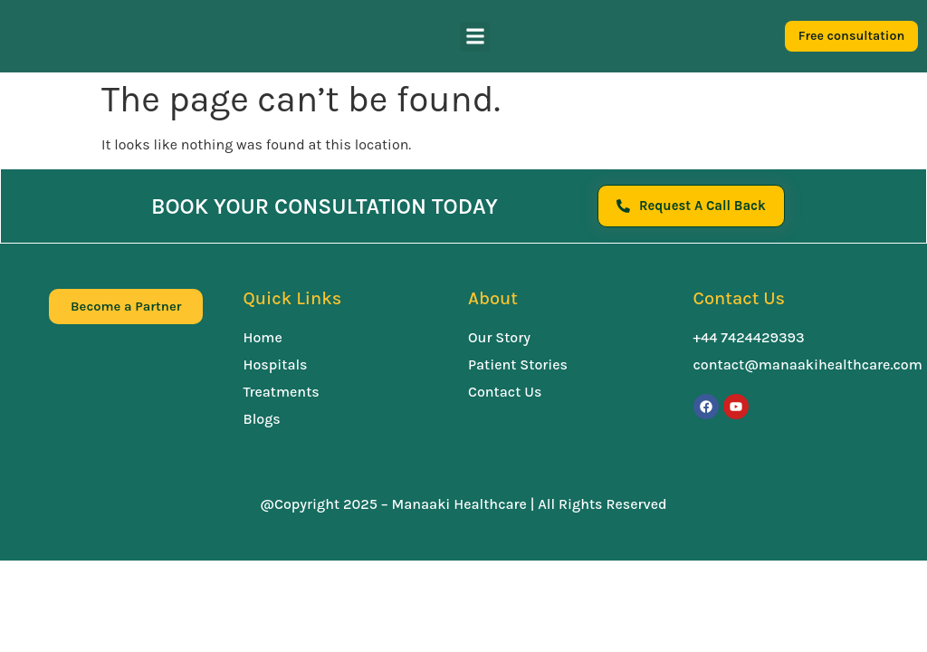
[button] (475, 37)
